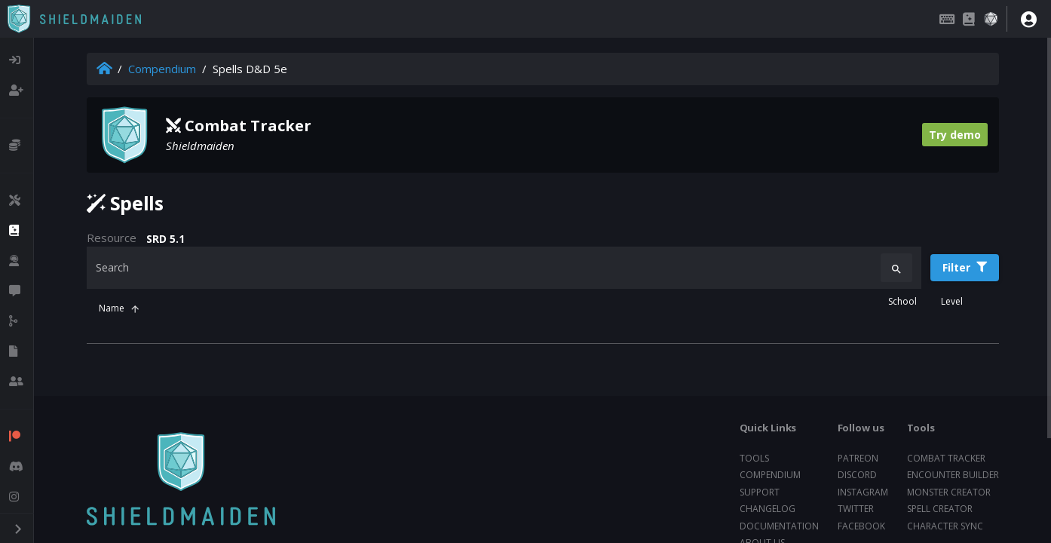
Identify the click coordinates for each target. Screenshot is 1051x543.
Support (760, 492)
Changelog (767, 508)
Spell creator (940, 508)
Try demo (955, 134)
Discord (857, 474)
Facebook (861, 526)
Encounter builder (953, 474)
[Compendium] (969, 19)
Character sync (945, 526)
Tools (754, 458)
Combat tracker (946, 458)
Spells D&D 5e (250, 68)
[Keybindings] (947, 19)
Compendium (162, 68)
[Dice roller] (991, 19)
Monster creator (949, 492)
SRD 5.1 (165, 239)
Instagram (863, 492)
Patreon (858, 458)
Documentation (779, 526)
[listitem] (16, 60)
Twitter (856, 508)
